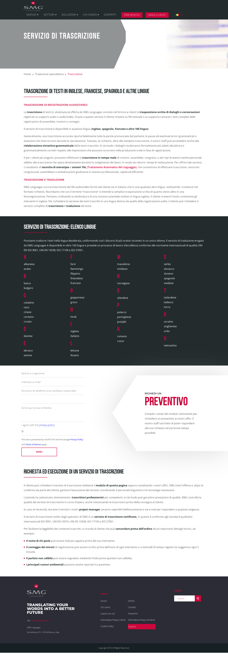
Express (132, 626)
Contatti (131, 8)
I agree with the (37, 425)
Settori (73, 8)
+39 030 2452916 (40, 620)
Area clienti (177, 8)
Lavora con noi (108, 613)
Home (27, 74)
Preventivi (153, 8)
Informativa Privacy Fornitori (141, 619)
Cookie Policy (107, 626)
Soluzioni (92, 8)
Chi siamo (112, 8)
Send (39, 451)
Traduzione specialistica (49, 74)
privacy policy (46, 425)
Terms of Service (33, 444)
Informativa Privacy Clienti (113, 619)
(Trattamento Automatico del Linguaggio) (104, 167)
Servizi (57, 8)
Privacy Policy (76, 439)
